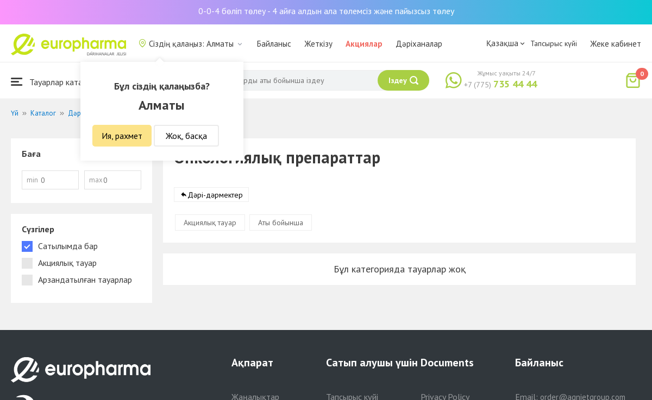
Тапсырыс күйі (553, 43)
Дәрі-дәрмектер (215, 195)
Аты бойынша (280, 222)
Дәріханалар (419, 44)
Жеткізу (318, 44)
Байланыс (274, 44)
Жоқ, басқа (186, 135)
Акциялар (364, 44)
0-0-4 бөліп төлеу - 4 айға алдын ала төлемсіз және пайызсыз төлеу (326, 10)
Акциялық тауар (210, 222)
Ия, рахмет (122, 135)
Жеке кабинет (615, 44)
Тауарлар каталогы (55, 81)
